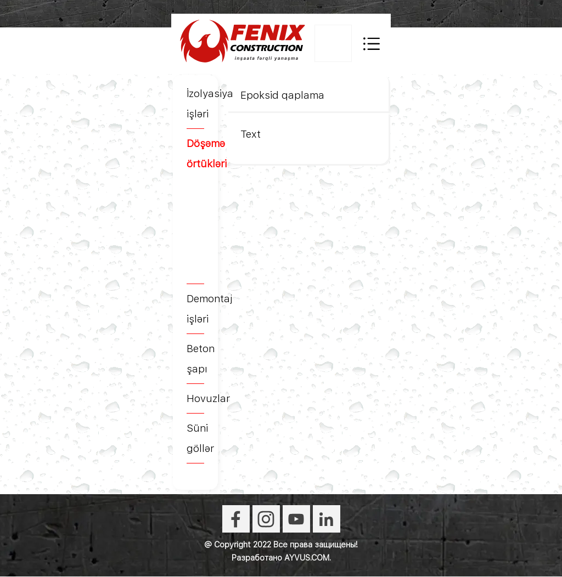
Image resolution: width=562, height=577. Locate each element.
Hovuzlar (208, 398)
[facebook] (236, 519)
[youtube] (296, 519)
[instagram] (266, 519)
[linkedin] (326, 519)
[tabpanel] (196, 273)
